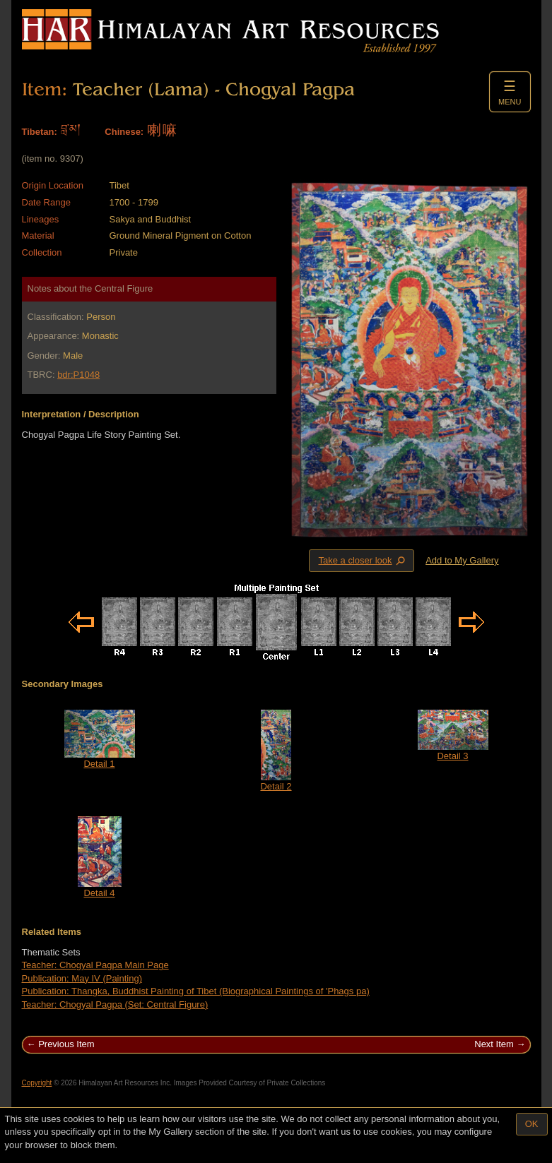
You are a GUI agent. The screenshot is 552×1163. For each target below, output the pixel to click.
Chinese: (124, 131)
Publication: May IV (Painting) (82, 978)
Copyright (37, 1083)
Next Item (494, 1044)
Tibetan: (39, 131)
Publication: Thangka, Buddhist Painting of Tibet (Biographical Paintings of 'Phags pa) (196, 991)
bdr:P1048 (78, 374)
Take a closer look (362, 559)
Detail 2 (275, 786)
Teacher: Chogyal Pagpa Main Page (95, 965)
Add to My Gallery (461, 560)
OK (532, 1124)
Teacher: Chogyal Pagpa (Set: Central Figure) (115, 1004)
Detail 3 (452, 756)
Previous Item (66, 1044)
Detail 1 (98, 763)
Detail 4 (98, 893)
